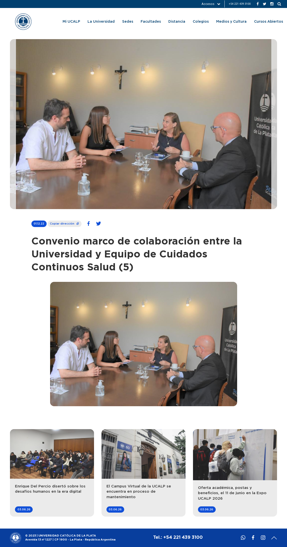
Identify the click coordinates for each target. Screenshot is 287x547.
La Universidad (101, 21)
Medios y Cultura (231, 21)
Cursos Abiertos (268, 21)
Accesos (210, 4)
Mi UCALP (71, 21)
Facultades (151, 21)
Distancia (176, 21)
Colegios (201, 21)
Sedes (127, 21)
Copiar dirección (65, 223)
